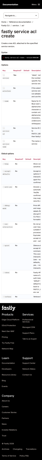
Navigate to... (10, 15)
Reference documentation (20, 22)
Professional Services (27, 321)
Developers (7, 369)
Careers (5, 407)
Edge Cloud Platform (10, 320)
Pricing (5, 337)
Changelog (17, 449)
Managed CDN (28, 327)
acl (23, 25)
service (16, 25)
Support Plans (28, 333)
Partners (5, 418)
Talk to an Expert (29, 339)
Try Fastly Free (8, 343)
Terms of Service (9, 456)
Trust (4, 436)
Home (3, 22)
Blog (4, 381)
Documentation (8, 363)
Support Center (28, 363)
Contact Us (27, 375)
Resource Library (9, 375)
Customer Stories (9, 412)
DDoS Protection (9, 325)
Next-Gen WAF (8, 331)
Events (5, 386)
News (4, 424)
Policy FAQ (24, 456)
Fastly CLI (5, 25)
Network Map (7, 349)
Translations (31, 449)
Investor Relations (9, 430)
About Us (6, 401)
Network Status (28, 369)
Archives (5, 449)
